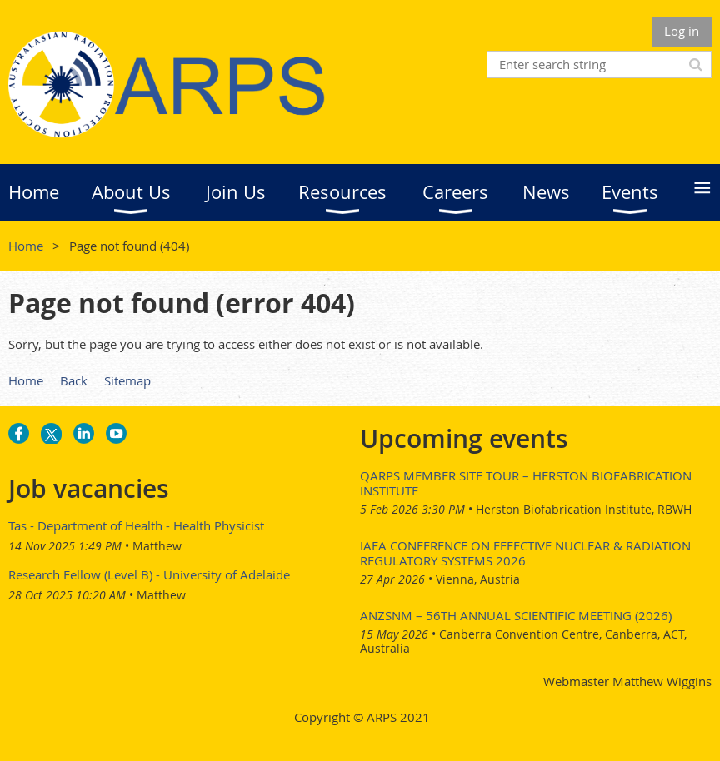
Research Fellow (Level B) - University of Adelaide (149, 574)
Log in (681, 30)
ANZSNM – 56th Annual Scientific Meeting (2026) (516, 615)
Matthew (157, 546)
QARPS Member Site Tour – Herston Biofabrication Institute (526, 483)
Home (25, 245)
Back (74, 380)
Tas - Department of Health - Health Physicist (136, 525)
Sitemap (127, 380)
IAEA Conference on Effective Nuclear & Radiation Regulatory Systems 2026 (525, 553)
